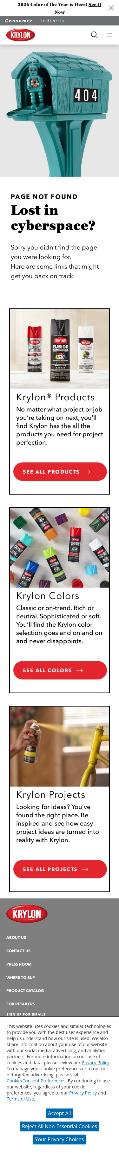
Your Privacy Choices (59, 1139)
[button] (109, 35)
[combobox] (62, 34)
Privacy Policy (95, 1062)
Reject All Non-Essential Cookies (59, 1126)
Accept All (59, 1113)
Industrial (53, 21)
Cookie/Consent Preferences (36, 1081)
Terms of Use (20, 1099)
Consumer (19, 21)
